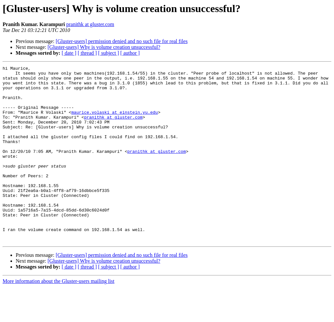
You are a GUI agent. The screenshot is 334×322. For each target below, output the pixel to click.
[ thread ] (87, 53)
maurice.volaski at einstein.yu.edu (114, 122)
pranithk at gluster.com (90, 24)
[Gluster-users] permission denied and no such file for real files (122, 41)
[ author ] (130, 53)
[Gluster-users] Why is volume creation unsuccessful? (104, 47)
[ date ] (69, 53)
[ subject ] (108, 53)
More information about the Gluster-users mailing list (58, 316)
